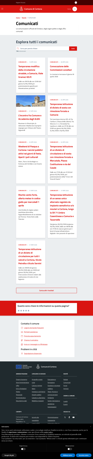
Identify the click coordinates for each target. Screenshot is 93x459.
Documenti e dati (21, 401)
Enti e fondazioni (21, 388)
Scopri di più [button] (9, 455)
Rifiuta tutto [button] (67, 455)
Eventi (65, 404)
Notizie (65, 379)
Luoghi (65, 401)
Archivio (65, 388)
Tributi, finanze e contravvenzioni (53, 393)
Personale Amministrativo (21, 396)
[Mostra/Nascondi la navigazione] (2, 9)
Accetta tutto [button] (83, 455)
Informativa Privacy (54, 423)
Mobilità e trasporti (38, 401)
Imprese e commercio (38, 392)
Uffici (17, 385)
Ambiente (51, 398)
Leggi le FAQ (36, 423)
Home (18, 18)
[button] (90, 426)
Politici (18, 392)
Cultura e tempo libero (37, 387)
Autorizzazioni (52, 407)
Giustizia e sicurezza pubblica (54, 387)
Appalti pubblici (36, 395)
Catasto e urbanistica (38, 398)
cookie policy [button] (48, 432)
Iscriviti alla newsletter (35, 419)
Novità (24, 18)
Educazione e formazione (52, 381)
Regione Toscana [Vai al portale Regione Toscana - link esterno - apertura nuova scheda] (20, 3)
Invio (73, 48)
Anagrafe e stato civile (37, 381)
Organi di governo (21, 379)
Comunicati (22, 62)
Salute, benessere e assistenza (54, 402)
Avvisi (65, 385)
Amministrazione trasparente (53, 419)
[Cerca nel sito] (74, 9)
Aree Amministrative (22, 382)
